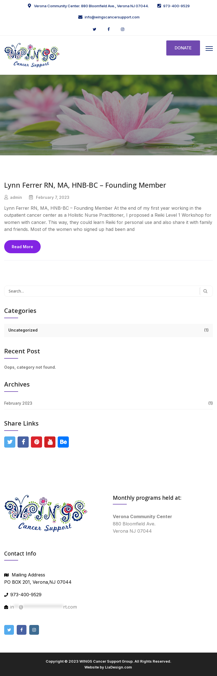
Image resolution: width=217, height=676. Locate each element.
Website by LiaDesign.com (108, 667)
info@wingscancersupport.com (112, 17)
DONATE (183, 47)
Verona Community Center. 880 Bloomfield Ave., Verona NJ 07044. (91, 6)
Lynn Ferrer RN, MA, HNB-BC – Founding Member (85, 185)
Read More (22, 246)
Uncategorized (23, 330)
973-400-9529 (176, 6)
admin (16, 197)
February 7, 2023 (52, 197)
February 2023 (18, 403)
